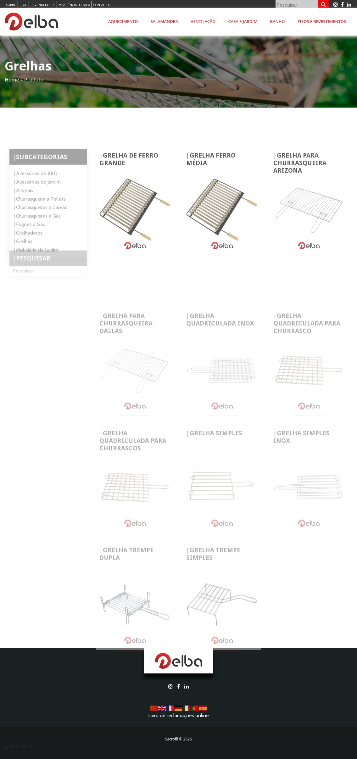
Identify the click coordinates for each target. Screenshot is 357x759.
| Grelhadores (28, 246)
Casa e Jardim (243, 21)
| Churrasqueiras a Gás (37, 229)
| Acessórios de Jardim (37, 195)
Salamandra (164, 21)
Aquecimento (123, 21)
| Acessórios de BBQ (36, 187)
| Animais (23, 204)
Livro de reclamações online (178, 715)
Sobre (11, 5)
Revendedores (43, 5)
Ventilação (203, 21)
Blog (23, 5)
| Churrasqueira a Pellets (40, 212)
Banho (277, 21)
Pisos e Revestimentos (322, 21)
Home (12, 79)
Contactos (101, 5)
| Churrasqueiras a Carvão (41, 221)
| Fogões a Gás (29, 238)
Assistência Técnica (74, 5)
